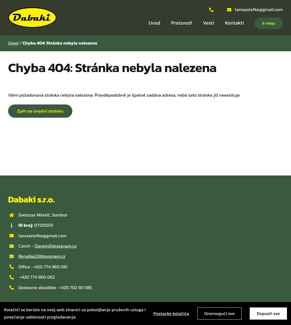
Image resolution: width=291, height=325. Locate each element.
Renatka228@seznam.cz (41, 256)
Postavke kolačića (171, 313)
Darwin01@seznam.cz (55, 246)
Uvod (13, 43)
